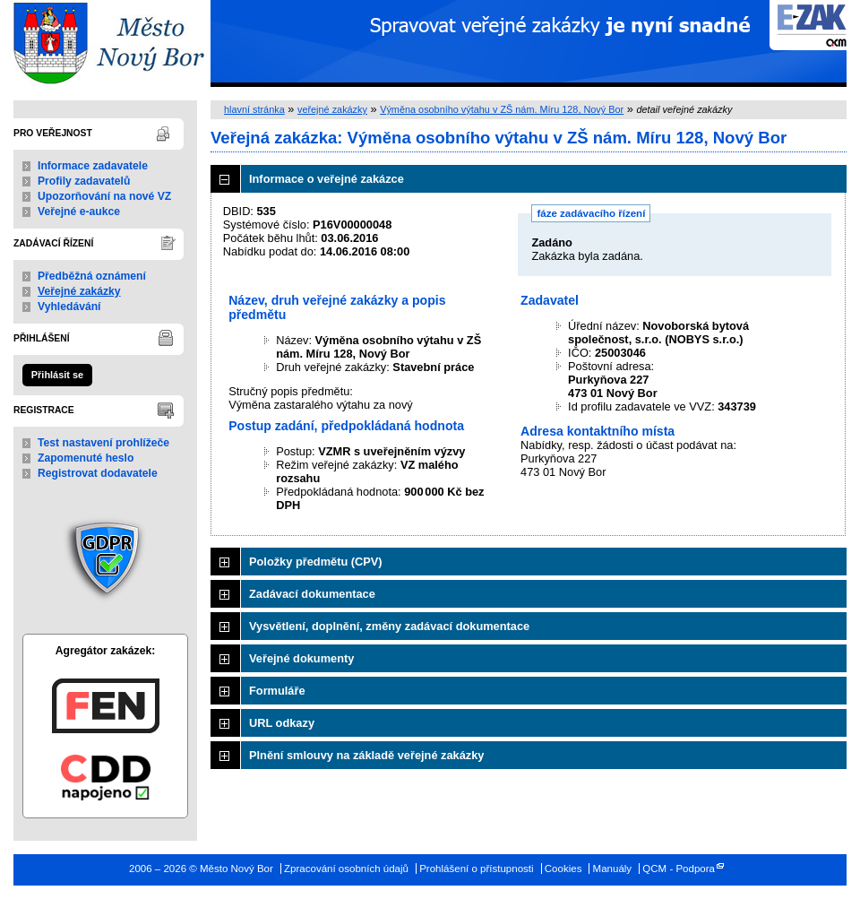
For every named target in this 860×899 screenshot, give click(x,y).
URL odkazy (281, 723)
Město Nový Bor (105, 43)
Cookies (563, 868)
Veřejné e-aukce (79, 211)
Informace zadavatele (93, 166)
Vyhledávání (69, 306)
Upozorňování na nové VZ (104, 196)
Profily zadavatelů (84, 181)
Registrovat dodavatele (98, 473)
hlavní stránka (254, 109)
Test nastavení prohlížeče (103, 443)
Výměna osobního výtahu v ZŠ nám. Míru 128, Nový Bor (502, 109)
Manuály (612, 868)
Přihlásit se (57, 374)
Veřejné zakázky (79, 291)
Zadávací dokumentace (312, 594)
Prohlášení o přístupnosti (476, 868)
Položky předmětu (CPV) (316, 561)
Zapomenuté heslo (85, 458)
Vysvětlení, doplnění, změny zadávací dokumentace (389, 626)
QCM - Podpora (678, 868)
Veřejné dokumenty (301, 658)
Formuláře (277, 690)
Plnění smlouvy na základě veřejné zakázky (366, 755)
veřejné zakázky (332, 109)
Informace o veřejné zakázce (326, 179)
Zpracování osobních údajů (346, 868)
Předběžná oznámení (92, 276)
